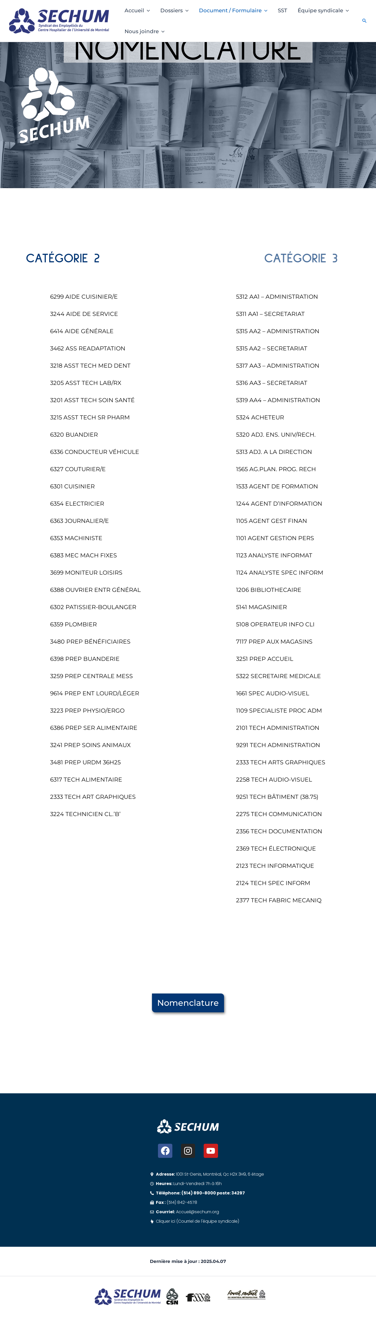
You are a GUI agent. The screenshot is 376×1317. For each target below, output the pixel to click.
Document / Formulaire (233, 10)
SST (282, 10)
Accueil (137, 10)
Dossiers (174, 10)
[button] (147, 10)
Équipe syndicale (323, 10)
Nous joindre (144, 31)
